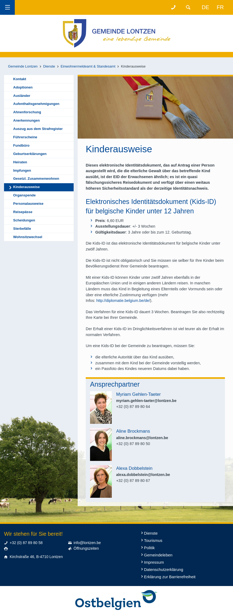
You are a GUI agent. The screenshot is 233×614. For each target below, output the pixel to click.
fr (220, 7)
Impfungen (22, 170)
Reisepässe (23, 212)
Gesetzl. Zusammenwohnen (36, 179)
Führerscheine (25, 137)
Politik (149, 547)
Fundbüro (21, 145)
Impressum (154, 562)
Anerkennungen (26, 120)
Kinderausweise (26, 187)
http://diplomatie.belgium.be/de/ (123, 300)
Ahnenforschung (27, 112)
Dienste (49, 66)
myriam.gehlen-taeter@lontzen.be (146, 400)
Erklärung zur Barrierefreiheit (170, 576)
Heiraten (20, 162)
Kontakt (19, 79)
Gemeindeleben (158, 555)
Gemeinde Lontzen (23, 66)
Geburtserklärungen (29, 154)
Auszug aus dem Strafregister (38, 129)
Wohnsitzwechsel (27, 237)
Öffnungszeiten (86, 548)
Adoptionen (23, 87)
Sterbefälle (22, 229)
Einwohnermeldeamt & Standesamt (88, 66)
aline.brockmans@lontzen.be (142, 438)
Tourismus (153, 540)
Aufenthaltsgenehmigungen (36, 104)
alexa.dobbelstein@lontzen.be (143, 474)
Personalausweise (28, 204)
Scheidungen (24, 220)
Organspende (24, 195)
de (205, 7)
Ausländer (21, 96)
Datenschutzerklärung (163, 569)
